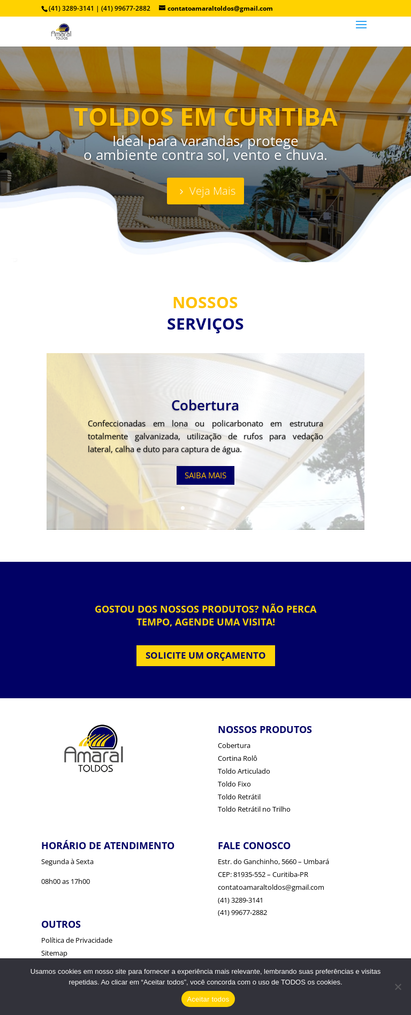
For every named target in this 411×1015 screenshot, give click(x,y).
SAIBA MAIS (205, 475)
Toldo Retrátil (239, 797)
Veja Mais (212, 191)
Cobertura (205, 405)
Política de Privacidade (76, 940)
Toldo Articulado (244, 771)
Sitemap (54, 953)
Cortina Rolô (237, 758)
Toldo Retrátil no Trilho (254, 809)
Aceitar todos (208, 999)
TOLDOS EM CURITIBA (206, 116)
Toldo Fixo (234, 784)
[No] (397, 986)
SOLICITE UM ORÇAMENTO (206, 655)
